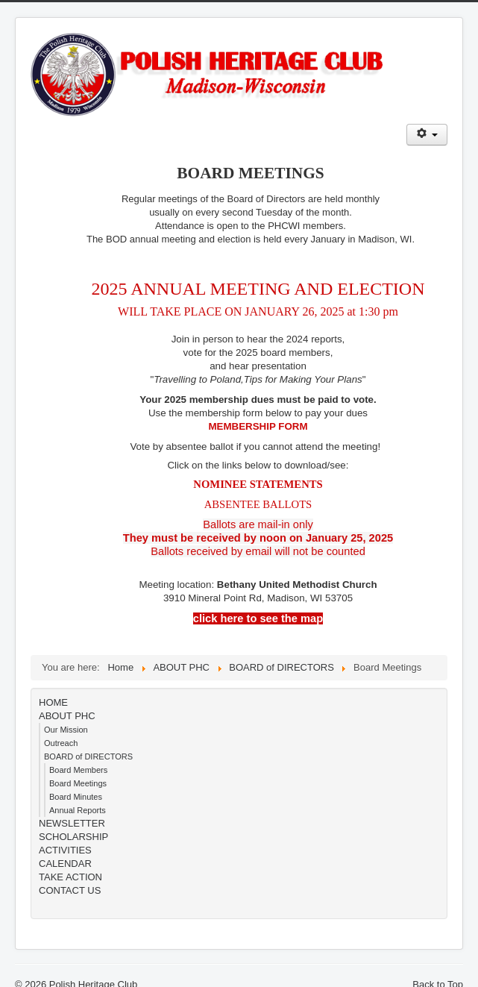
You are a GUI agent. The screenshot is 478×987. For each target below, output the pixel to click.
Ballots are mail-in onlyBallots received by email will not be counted (258, 537)
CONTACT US (70, 890)
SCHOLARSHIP (73, 836)
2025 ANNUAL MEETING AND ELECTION (257, 288)
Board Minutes (75, 796)
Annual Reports (77, 810)
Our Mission (66, 729)
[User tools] (426, 134)
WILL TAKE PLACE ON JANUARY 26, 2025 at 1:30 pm (258, 311)
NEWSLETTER (72, 823)
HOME (53, 702)
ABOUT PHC (67, 715)
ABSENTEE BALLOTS (258, 504)
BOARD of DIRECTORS (88, 756)
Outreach (61, 743)
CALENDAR (65, 863)
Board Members (78, 769)
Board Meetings (78, 783)
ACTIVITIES (65, 850)
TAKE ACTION (70, 877)
